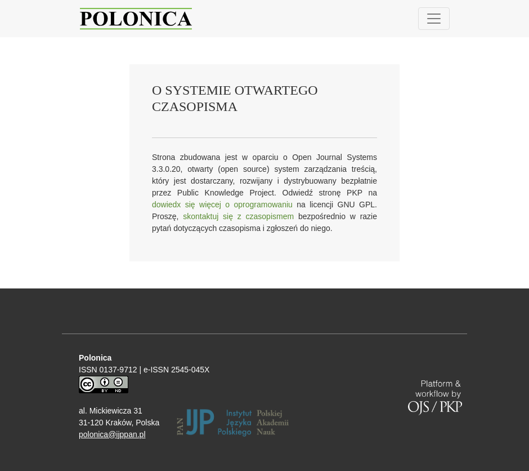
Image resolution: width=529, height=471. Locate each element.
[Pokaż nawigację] (434, 18)
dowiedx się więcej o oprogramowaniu (222, 204)
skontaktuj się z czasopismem (238, 216)
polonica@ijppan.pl (112, 434)
